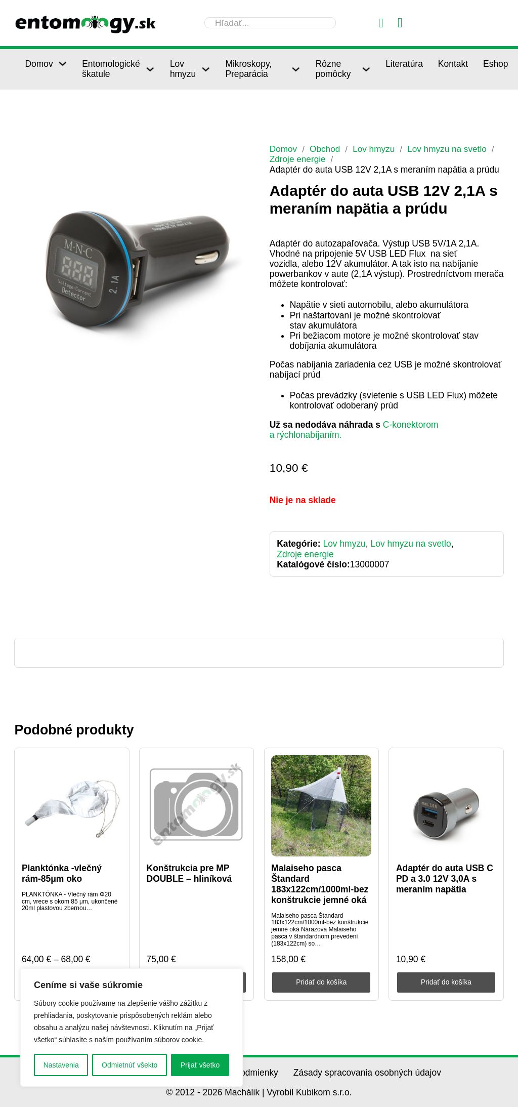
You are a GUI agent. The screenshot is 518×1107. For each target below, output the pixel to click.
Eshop (495, 64)
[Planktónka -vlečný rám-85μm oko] (72, 805)
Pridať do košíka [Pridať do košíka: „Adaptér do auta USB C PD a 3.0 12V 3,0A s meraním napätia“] (446, 981)
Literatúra (404, 64)
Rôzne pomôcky (333, 69)
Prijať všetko (200, 1065)
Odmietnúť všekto (129, 1065)
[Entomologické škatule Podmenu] (150, 69)
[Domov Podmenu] (62, 63)
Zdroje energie (298, 159)
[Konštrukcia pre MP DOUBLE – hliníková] (197, 805)
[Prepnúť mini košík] (400, 23)
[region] (131, 1027)
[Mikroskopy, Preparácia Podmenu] (295, 69)
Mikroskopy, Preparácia (248, 69)
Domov (39, 64)
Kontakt (453, 64)
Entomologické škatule (111, 69)
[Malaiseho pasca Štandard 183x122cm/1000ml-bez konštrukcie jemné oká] (321, 805)
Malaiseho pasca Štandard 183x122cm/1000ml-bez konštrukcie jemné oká (319, 884)
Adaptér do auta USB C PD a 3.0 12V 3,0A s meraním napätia (444, 878)
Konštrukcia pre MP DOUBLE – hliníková (189, 873)
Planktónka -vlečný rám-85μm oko (62, 873)
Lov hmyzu (183, 69)
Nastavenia (61, 1065)
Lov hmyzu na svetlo (449, 149)
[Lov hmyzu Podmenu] (205, 69)
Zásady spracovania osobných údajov (367, 1072)
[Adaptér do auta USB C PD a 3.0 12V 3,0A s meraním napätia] (446, 805)
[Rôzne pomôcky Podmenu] (366, 69)
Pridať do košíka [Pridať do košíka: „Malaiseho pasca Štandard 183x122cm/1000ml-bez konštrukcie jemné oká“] (322, 981)
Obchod (325, 149)
